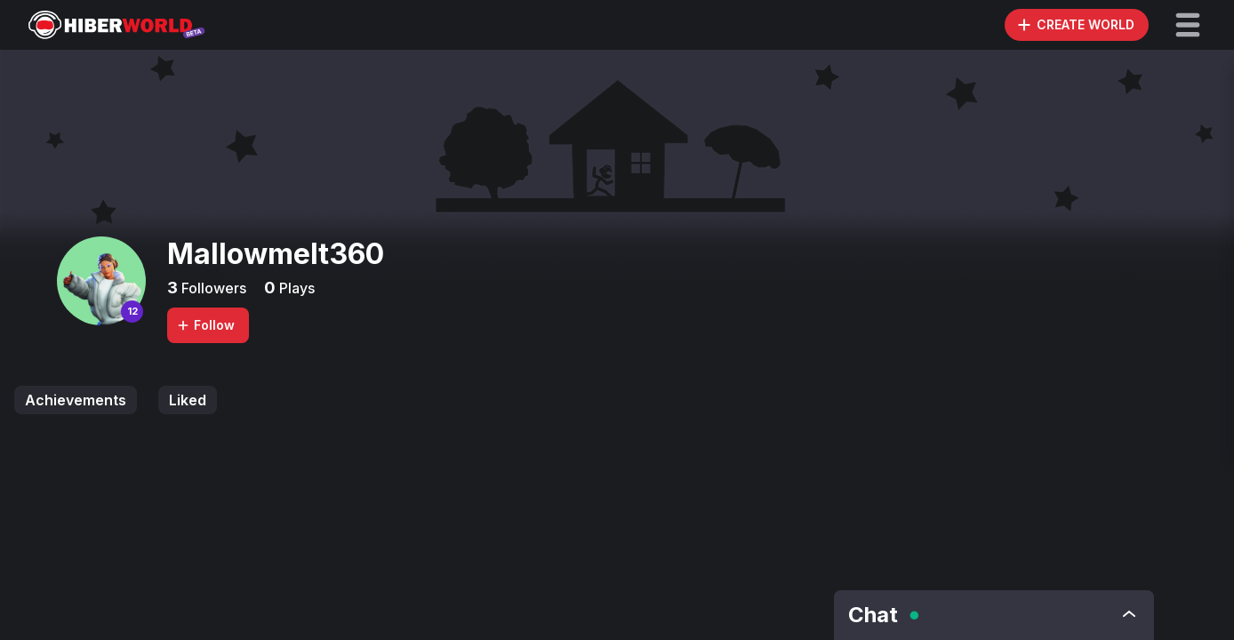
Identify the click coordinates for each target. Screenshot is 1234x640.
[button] (1188, 25)
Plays (295, 288)
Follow (205, 324)
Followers (212, 288)
